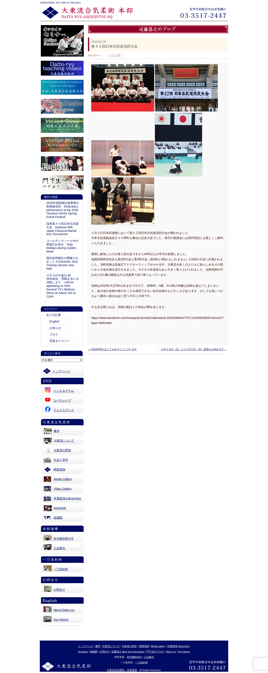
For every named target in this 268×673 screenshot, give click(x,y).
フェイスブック (63, 410)
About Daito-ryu (63, 610)
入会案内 (59, 548)
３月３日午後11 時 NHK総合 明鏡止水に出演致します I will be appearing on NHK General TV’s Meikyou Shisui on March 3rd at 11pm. (62, 286)
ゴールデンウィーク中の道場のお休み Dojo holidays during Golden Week (62, 246)
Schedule (60, 508)
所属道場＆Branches (67, 498)
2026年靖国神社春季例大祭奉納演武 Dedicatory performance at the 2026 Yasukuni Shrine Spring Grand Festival (62, 210)
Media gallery (158, 646)
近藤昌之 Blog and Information (127, 651)
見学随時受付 (134, 657)
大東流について (64, 440)
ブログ (53, 334)
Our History (61, 619)
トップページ (61, 371)
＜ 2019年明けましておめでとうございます (112, 349)
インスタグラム (63, 390)
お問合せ (59, 589)
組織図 (58, 517)
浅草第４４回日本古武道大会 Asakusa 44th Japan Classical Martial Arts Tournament (62, 229)
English (54, 321)
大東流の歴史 (62, 450)
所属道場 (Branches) (178, 646)
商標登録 (59, 469)
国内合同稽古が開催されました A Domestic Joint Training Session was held (62, 263)
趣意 (56, 431)
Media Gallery (63, 479)
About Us (171, 651)
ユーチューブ (62, 400)
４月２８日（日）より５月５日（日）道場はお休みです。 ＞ (193, 351)
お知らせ (55, 328)
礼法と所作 (61, 460)
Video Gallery (63, 488)
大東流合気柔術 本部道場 (122, 670)
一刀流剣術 (60, 569)
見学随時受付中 (63, 538)
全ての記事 (53, 315)
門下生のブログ (155, 651)
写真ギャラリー (59, 341)
